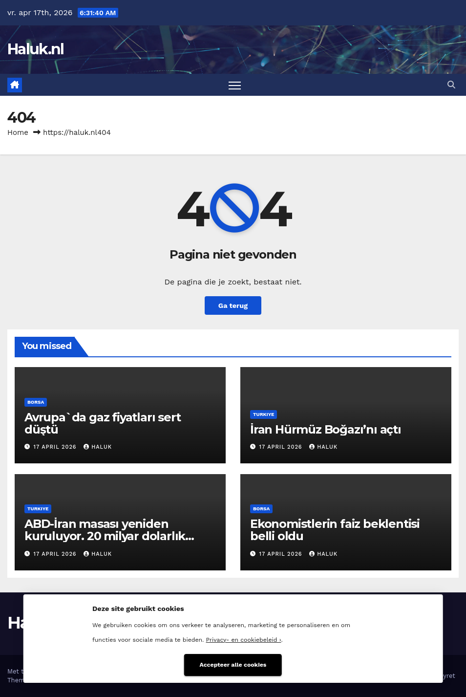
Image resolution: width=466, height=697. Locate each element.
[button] (451, 84)
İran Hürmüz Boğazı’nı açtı (325, 429)
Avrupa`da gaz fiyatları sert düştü (102, 423)
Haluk (98, 447)
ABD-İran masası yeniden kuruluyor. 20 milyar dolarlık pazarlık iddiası (104, 536)
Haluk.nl (35, 49)
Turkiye (263, 414)
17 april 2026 (56, 447)
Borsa (35, 402)
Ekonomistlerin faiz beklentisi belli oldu (335, 530)
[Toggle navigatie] (235, 84)
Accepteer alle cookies (233, 664)
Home (17, 132)
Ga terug (233, 305)
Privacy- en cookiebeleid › (243, 639)
